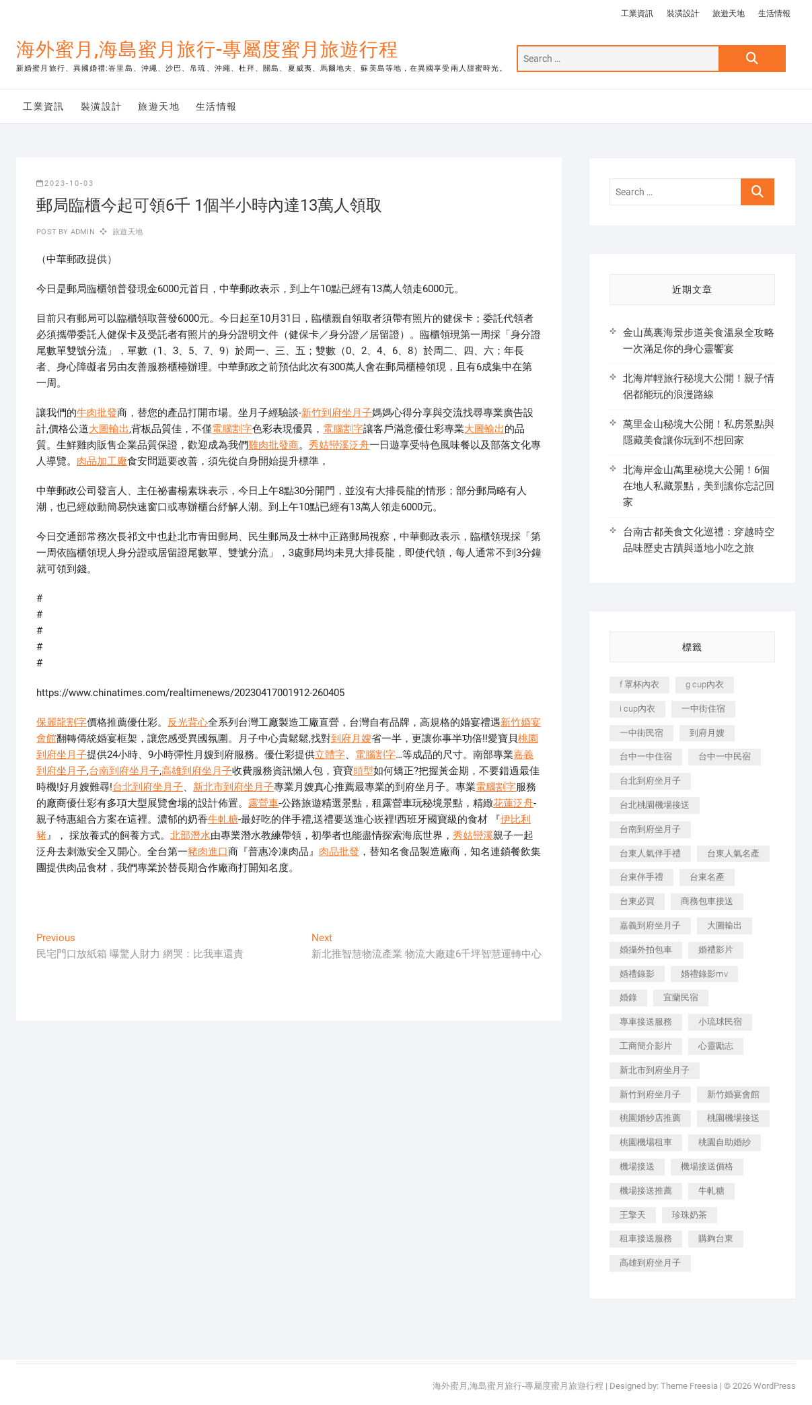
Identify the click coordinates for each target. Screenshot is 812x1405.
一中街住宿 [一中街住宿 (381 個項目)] (703, 709)
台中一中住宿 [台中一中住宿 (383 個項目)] (646, 756)
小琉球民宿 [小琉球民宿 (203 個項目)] (720, 1022)
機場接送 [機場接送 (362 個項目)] (637, 1166)
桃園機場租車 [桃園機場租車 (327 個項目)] (646, 1142)
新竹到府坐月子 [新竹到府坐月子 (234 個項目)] (650, 1094)
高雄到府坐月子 (196, 771)
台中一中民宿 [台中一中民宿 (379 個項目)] (724, 756)
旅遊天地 (728, 13)
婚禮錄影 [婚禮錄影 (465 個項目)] (637, 974)
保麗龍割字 (61, 722)
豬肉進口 (208, 852)
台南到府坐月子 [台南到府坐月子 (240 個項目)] (650, 829)
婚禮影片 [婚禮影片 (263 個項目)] (715, 950)
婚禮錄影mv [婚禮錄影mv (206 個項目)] (704, 974)
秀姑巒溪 (473, 835)
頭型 (363, 771)
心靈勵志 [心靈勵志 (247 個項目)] (715, 1046)
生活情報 (774, 13)
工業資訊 (637, 13)
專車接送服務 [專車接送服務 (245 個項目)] (646, 1022)
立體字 (330, 755)
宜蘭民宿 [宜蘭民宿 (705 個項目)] (680, 997)
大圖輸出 (109, 429)
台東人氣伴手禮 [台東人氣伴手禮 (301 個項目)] (650, 853)
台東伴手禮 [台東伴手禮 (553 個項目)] (641, 877)
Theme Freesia (689, 1386)
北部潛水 (190, 835)
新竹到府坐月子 (336, 413)
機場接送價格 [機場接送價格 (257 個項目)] (707, 1166)
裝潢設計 (683, 13)
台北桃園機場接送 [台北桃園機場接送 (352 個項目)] (655, 805)
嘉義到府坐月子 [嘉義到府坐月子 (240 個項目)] (650, 925)
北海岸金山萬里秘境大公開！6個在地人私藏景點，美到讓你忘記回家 (698, 486)
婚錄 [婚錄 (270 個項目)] (628, 997)
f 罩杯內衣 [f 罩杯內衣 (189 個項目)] (639, 684)
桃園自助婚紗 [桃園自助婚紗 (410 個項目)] (724, 1142)
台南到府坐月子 (124, 771)
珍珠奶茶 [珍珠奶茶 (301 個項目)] (689, 1215)
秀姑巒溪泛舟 (339, 445)
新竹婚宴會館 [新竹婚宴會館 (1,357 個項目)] (733, 1094)
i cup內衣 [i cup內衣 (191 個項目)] (637, 709)
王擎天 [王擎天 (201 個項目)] (633, 1215)
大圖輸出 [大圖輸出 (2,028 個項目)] (724, 925)
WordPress (774, 1386)
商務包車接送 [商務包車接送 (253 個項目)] (707, 901)
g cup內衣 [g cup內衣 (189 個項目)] (705, 684)
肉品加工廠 (102, 461)
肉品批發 (339, 852)
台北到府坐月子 (147, 787)
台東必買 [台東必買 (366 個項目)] (637, 901)
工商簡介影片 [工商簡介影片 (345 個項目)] (646, 1046)
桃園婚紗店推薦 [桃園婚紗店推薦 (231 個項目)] (650, 1118)
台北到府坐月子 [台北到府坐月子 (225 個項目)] (650, 781)
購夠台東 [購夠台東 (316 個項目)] (715, 1238)
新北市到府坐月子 (233, 787)
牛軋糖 (223, 819)
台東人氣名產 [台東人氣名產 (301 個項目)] (733, 853)
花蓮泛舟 (513, 803)
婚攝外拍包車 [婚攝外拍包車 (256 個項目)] (646, 950)
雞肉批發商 (273, 445)
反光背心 (188, 722)
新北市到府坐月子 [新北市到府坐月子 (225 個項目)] (655, 1070)
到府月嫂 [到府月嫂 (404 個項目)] (707, 733)
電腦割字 (232, 429)
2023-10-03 (65, 183)
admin (82, 232)
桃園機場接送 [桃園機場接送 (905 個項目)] (733, 1118)
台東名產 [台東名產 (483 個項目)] (707, 877)
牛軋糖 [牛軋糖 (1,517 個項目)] (711, 1191)
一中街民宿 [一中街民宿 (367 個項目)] (641, 733)
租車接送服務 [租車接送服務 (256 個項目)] (646, 1238)
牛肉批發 (97, 413)
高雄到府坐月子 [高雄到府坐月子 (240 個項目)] (650, 1263)
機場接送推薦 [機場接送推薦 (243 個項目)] (646, 1191)
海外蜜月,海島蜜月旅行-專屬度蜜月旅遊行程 (207, 49)
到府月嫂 (351, 738)
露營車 (263, 803)
